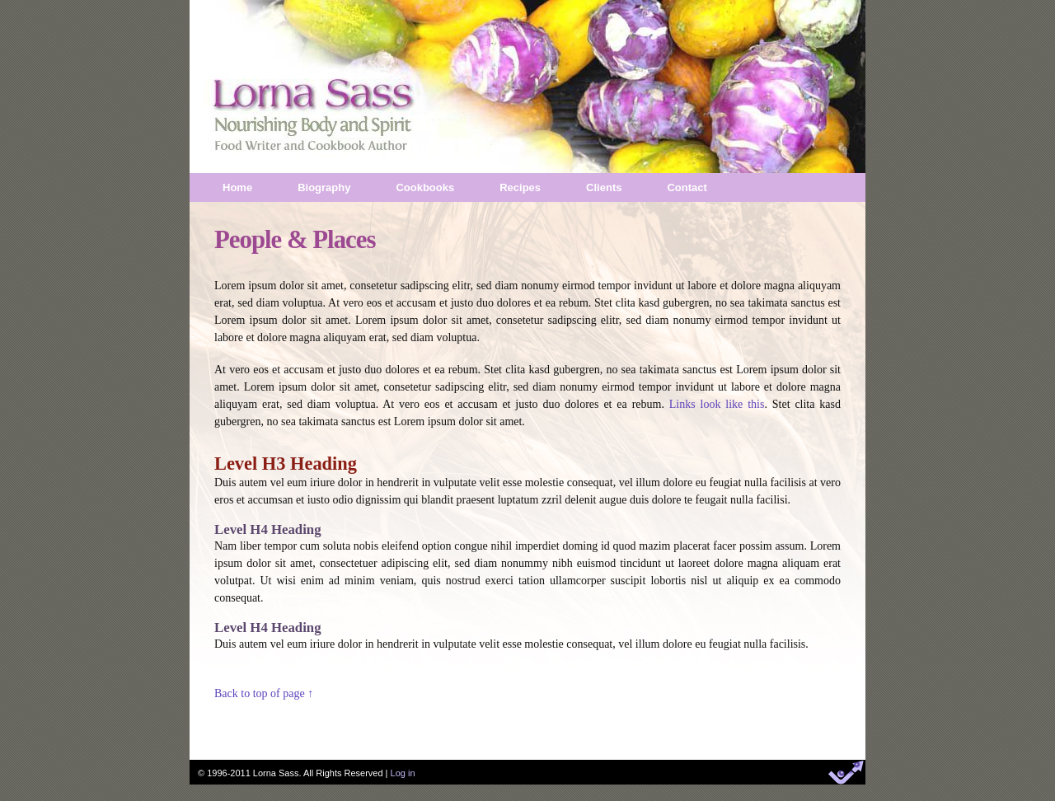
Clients (603, 187)
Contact (686, 187)
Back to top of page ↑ (263, 693)
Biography (324, 187)
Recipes (520, 187)
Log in (403, 773)
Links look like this (717, 404)
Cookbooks (425, 187)
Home (237, 187)
